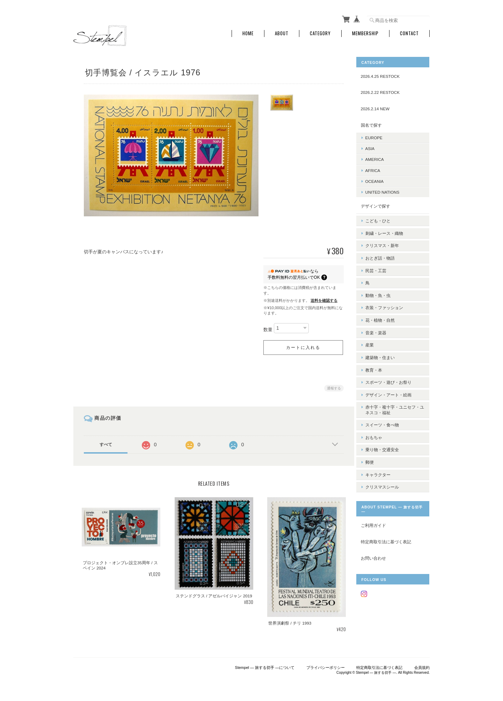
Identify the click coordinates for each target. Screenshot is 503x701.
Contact (409, 32)
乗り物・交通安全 (387, 419)
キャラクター (383, 441)
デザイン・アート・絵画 (394, 370)
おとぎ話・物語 (385, 250)
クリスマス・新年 (387, 239)
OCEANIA (380, 180)
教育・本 (379, 348)
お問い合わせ (378, 523)
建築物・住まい (385, 337)
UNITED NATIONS (388, 190)
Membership (365, 32)
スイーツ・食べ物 (387, 397)
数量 (266, 328)
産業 (375, 326)
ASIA (375, 147)
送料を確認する (322, 299)
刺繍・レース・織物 (389, 228)
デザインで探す (380, 204)
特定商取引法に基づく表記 (391, 507)
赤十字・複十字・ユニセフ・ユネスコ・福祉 (394, 384)
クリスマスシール (387, 451)
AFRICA (378, 168)
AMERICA (380, 158)
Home (248, 32)
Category (320, 32)
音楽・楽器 (381, 315)
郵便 (375, 430)
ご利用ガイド (378, 491)
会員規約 (422, 665)
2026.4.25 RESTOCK (385, 75)
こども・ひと (383, 217)
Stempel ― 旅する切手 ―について (265, 665)
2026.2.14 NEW (380, 107)
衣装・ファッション (389, 294)
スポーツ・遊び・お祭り (394, 359)
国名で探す (376, 123)
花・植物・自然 (385, 305)
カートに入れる (302, 346)
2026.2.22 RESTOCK (385, 91)
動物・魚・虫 (383, 283)
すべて (106, 443)
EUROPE (379, 136)
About (282, 32)
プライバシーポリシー (325, 665)
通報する (333, 387)
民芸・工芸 (381, 261)
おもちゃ (379, 408)
